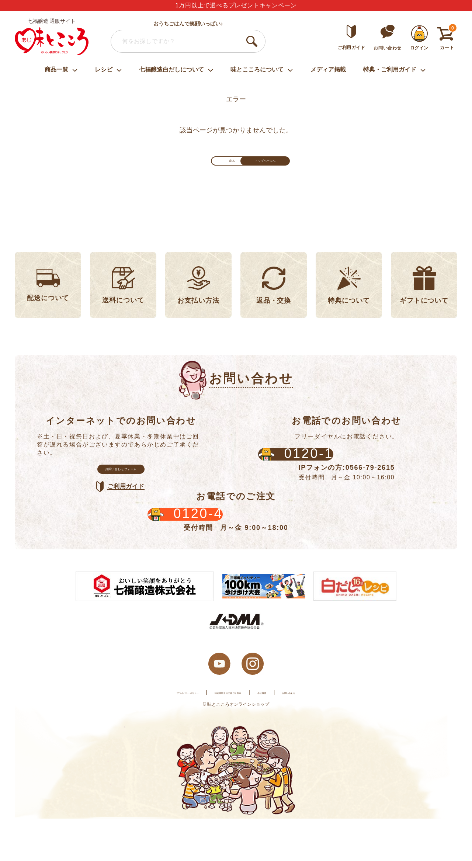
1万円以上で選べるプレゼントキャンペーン (236, 5)
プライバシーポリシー (155, 734)
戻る (180, 167)
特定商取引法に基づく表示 (228, 734)
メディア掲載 (328, 69)
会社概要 (285, 734)
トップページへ (291, 167)
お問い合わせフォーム (121, 488)
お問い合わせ (327, 734)
